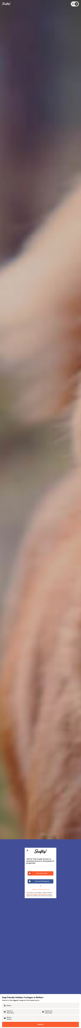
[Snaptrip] (6, 4)
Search (40, 1024)
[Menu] (75, 3)
